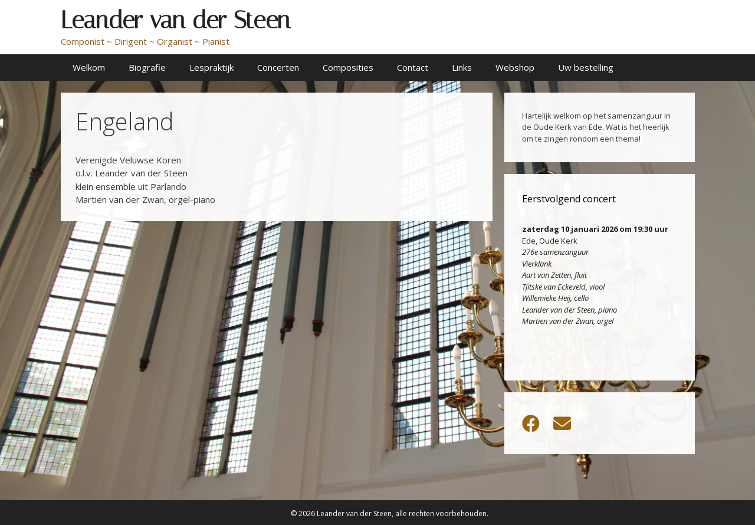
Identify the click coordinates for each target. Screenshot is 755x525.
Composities (348, 67)
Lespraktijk (211, 67)
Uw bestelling (585, 67)
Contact (412, 67)
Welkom (89, 67)
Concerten (278, 67)
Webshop (514, 67)
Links (462, 67)
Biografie (147, 67)
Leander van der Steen (175, 20)
